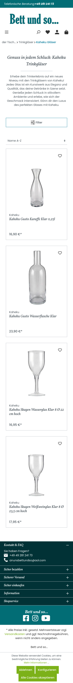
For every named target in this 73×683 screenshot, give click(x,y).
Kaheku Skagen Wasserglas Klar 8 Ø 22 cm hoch (36, 410)
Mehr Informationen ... (36, 662)
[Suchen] (38, 31)
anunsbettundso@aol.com (28, 560)
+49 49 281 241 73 (21, 555)
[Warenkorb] (66, 31)
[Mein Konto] (57, 31)
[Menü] (6, 31)
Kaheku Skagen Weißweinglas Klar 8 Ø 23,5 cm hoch (36, 507)
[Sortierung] (36, 141)
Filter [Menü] (36, 121)
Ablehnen (25, 670)
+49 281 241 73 (44, 4)
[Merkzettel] (47, 31)
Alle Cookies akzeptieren (38, 678)
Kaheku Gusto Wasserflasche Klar (32, 314)
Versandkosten (14, 634)
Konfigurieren (47, 670)
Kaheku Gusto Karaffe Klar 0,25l (32, 217)
